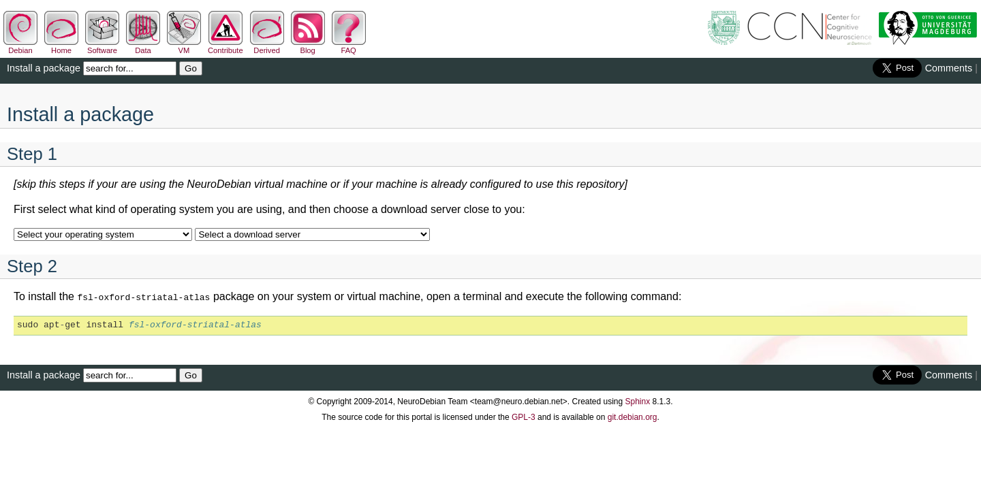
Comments (949, 68)
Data (143, 46)
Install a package (43, 68)
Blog (308, 46)
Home (61, 46)
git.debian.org (632, 416)
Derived (267, 46)
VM (184, 46)
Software (102, 46)
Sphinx (638, 400)
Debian (20, 46)
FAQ (349, 46)
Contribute (225, 46)
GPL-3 (523, 416)
